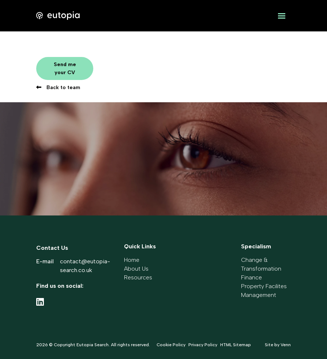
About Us (136, 268)
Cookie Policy (171, 344)
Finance (251, 277)
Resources (138, 277)
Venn (286, 344)
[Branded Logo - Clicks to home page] (58, 15)
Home (131, 259)
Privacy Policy (202, 344)
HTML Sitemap (235, 344)
